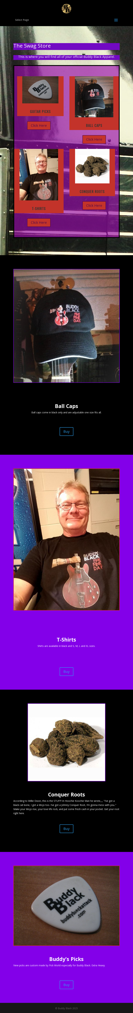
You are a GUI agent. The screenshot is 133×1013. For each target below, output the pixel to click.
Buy (66, 431)
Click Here (39, 125)
